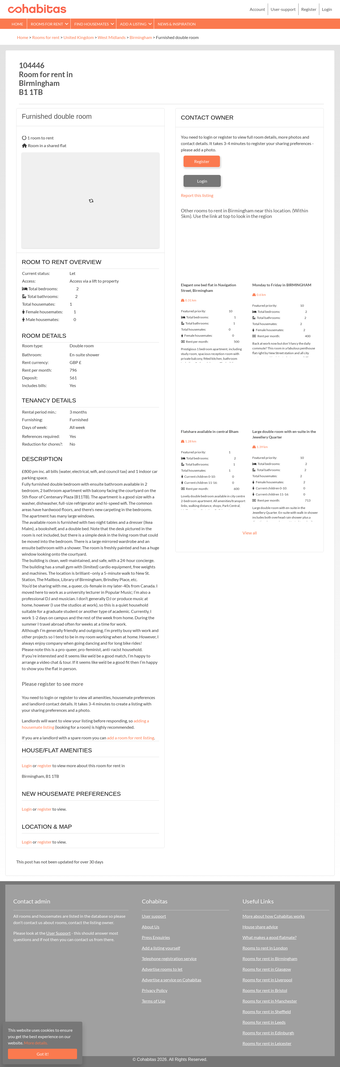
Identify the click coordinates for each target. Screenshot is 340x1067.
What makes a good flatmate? (269, 937)
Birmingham (141, 37)
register (44, 765)
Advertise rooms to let (162, 969)
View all (250, 532)
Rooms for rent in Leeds (264, 1022)
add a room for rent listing (130, 737)
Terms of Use (153, 1000)
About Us (150, 926)
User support (154, 916)
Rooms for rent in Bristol (265, 990)
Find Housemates (91, 24)
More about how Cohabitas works (274, 916)
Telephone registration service (169, 958)
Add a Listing (133, 24)
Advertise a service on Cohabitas (171, 979)
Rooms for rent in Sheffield (267, 1011)
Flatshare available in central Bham (210, 431)
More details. (36, 1042)
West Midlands (112, 37)
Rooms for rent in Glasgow (267, 969)
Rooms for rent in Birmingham (270, 958)
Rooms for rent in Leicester (267, 1043)
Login (327, 9)
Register (308, 9)
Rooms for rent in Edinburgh (268, 1032)
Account (257, 9)
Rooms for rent (47, 24)
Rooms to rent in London (265, 947)
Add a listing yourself (161, 947)
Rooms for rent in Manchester (270, 1000)
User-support (283, 9)
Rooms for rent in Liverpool (267, 979)
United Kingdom (78, 37)
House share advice (260, 926)
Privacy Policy (154, 990)
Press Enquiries (156, 937)
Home (17, 24)
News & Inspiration (177, 24)
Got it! (43, 1053)
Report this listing (197, 195)
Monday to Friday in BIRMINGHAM (281, 285)
